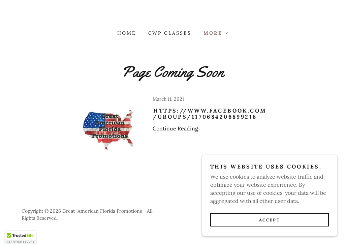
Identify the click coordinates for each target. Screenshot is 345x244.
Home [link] (126, 33)
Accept (269, 219)
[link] (172, 136)
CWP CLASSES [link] (170, 33)
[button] (215, 33)
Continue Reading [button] (175, 128)
